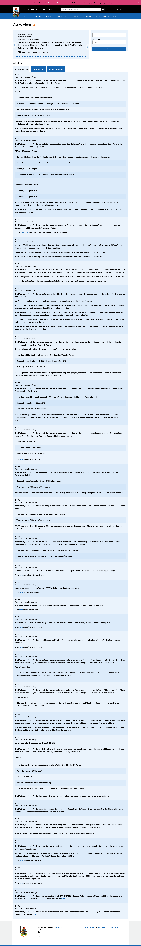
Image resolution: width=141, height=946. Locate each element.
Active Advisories (21, 69)
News (114, 16)
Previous (16, 43)
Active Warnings (38, 69)
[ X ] (138, 3)
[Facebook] (54, 933)
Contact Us (120, 9)
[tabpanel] (70, 495)
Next (87, 46)
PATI (86, 927)
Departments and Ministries (108, 927)
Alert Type (96, 39)
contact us (58, 927)
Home (27, 16)
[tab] (21, 69)
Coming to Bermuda (81, 16)
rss (34, 25)
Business (49, 16)
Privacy (92, 927)
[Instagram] (54, 938)
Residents (37, 16)
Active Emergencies (56, 69)
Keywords (96, 32)
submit (103, 9)
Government (62, 16)
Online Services (101, 16)
